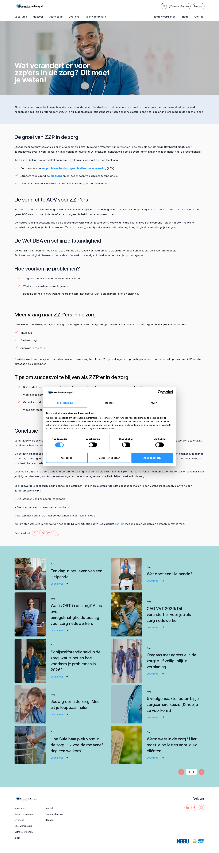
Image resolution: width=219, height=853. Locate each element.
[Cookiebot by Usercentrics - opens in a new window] (160, 392)
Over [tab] (154, 403)
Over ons (74, 16)
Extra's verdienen (165, 16)
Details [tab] (109, 403)
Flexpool (38, 16)
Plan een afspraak (179, 6)
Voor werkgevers (95, 16)
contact (119, 523)
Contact (199, 16)
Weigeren (67, 458)
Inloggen (198, 6)
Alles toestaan (152, 458)
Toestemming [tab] (65, 403)
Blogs (184, 16)
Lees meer (59, 583)
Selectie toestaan (109, 458)
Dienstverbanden (24, 814)
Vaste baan (56, 16)
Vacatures (21, 16)
